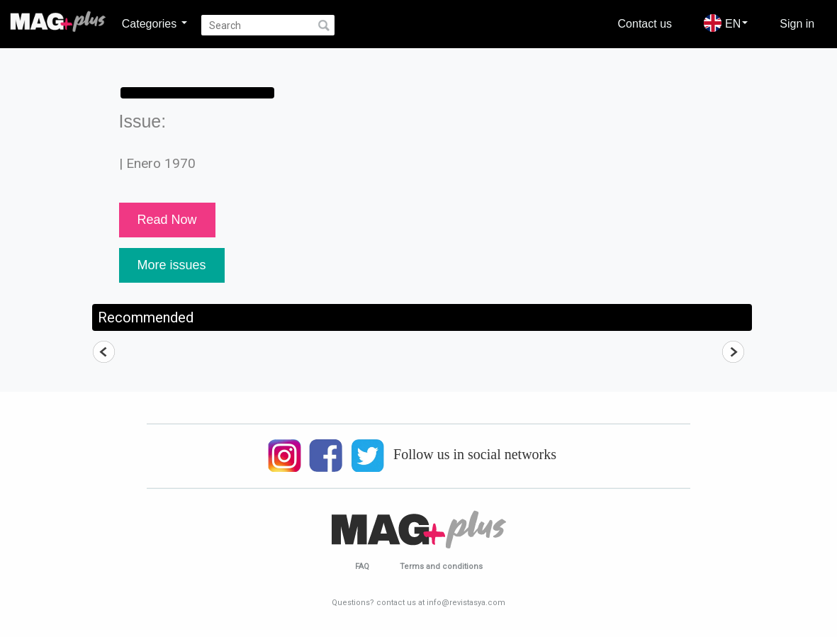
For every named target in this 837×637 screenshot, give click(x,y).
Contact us (645, 23)
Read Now (167, 219)
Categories (154, 23)
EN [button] (726, 23)
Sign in (797, 23)
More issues (171, 265)
